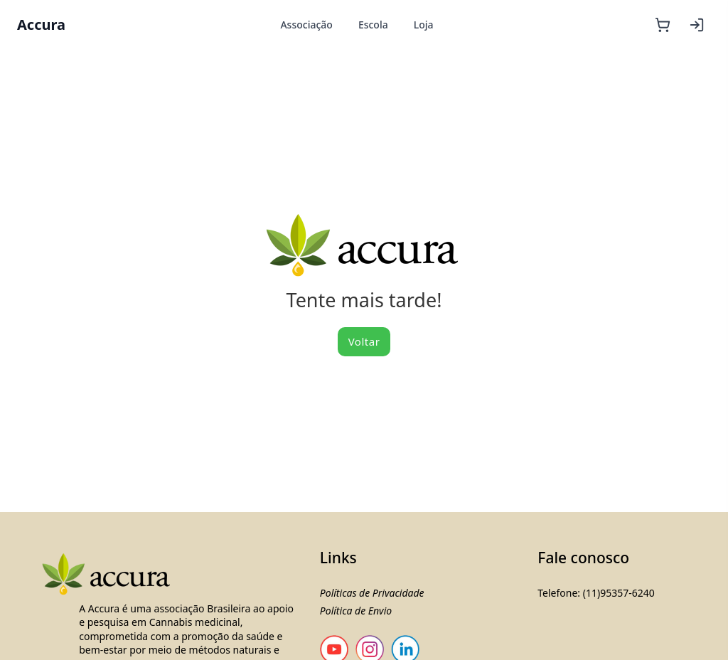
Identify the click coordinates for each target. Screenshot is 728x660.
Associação (306, 24)
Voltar (364, 341)
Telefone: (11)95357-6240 (595, 593)
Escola (373, 24)
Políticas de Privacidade (372, 593)
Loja (424, 24)
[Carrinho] (662, 25)
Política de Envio (356, 610)
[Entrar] (696, 25)
